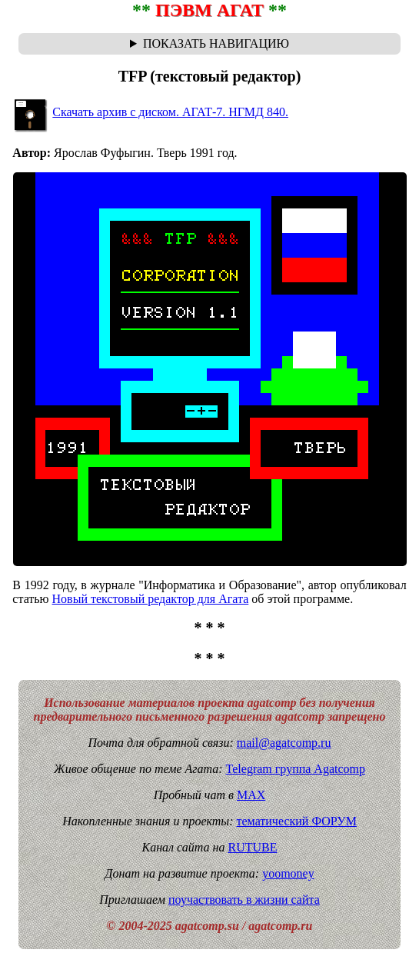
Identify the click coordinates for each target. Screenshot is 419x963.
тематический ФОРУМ (297, 821)
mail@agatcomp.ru (284, 742)
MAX (251, 794)
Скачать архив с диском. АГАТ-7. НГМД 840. (170, 111)
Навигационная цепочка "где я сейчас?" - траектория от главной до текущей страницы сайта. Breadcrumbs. (209, 44)
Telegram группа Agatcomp (295, 768)
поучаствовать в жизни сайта (244, 899)
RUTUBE (252, 847)
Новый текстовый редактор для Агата (150, 598)
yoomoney (288, 873)
